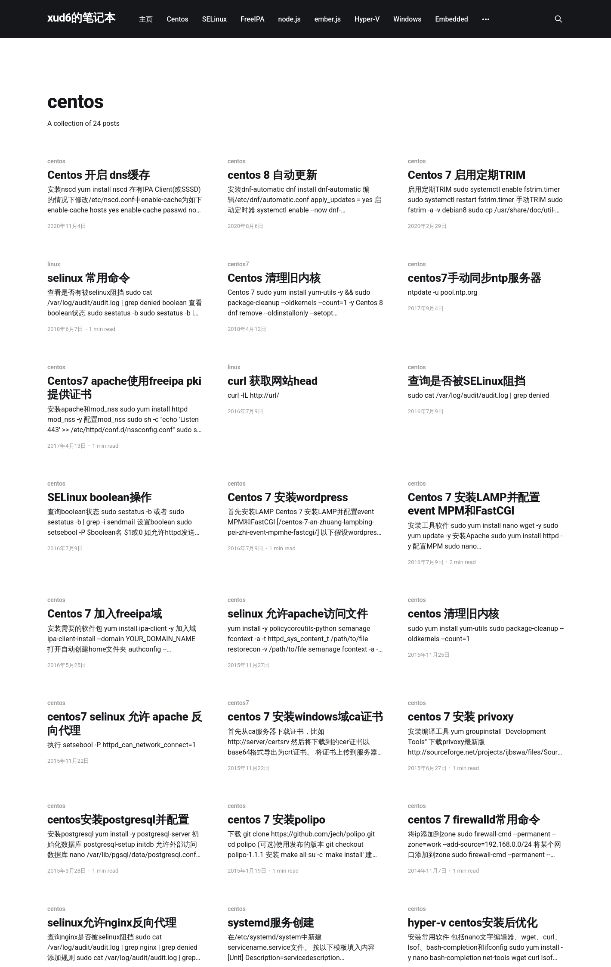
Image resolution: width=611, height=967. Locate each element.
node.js (289, 19)
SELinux (214, 19)
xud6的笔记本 (81, 17)
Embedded (451, 19)
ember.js (328, 19)
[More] (485, 19)
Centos (177, 19)
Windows (407, 19)
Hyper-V (367, 19)
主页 (146, 19)
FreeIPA (252, 19)
